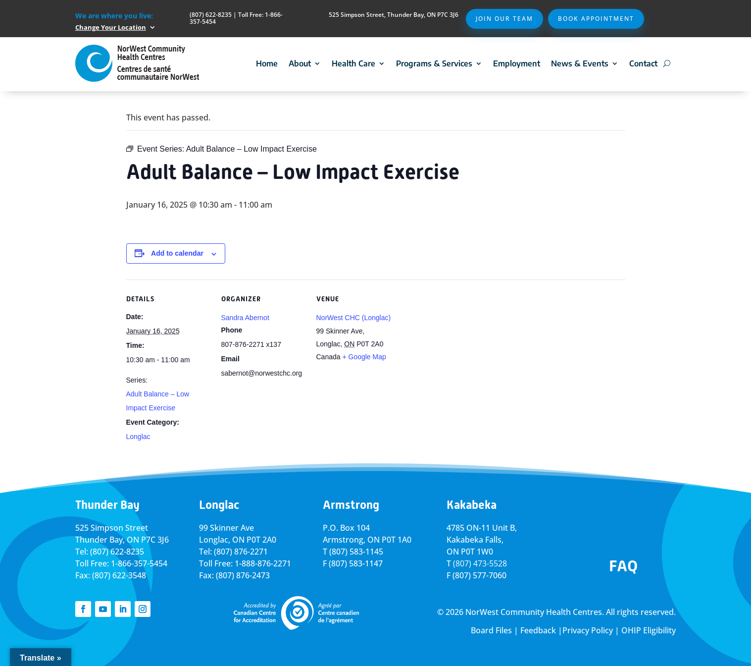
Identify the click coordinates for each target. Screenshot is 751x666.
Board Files (491, 630)
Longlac (138, 437)
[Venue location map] (463, 347)
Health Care (353, 63)
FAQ (623, 565)
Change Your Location (110, 27)
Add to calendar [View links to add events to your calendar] (177, 253)
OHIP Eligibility (648, 630)
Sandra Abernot (245, 318)
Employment (516, 63)
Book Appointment (596, 18)
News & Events (579, 63)
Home (267, 63)
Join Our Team (504, 18)
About (300, 63)
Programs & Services (434, 63)
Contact (643, 63)
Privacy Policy (587, 630)
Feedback (538, 630)
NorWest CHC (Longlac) (353, 318)
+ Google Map (364, 357)
